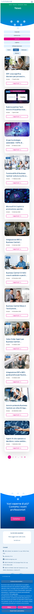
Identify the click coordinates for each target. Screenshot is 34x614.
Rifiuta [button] (9, 607)
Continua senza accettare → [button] (17, 581)
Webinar (17, 53)
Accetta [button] (25, 607)
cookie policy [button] (15, 594)
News (16, 50)
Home (10, 4)
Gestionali (20, 4)
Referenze (24, 50)
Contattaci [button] (16, 519)
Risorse (15, 4)
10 (21, 457)
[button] (17, 32)
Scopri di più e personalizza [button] (17, 610)
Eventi (9, 50)
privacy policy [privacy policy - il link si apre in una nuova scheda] (26, 586)
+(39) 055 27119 (7, 556)
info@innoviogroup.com (10, 559)
